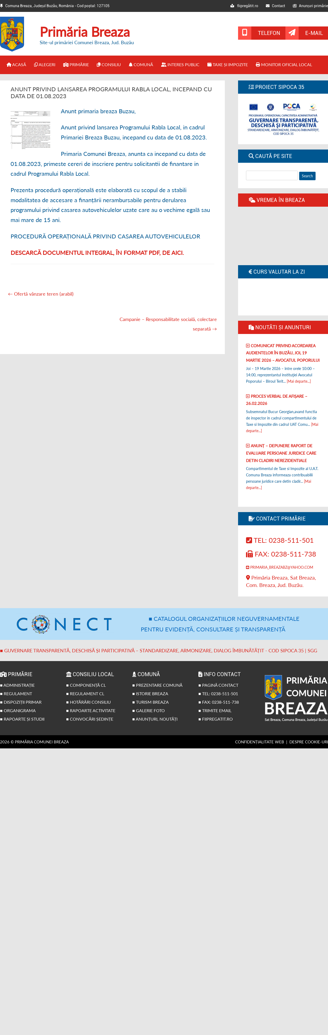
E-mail (314, 33)
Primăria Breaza (85, 32)
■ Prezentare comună (157, 685)
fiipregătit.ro (244, 6)
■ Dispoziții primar (21, 701)
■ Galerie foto (148, 710)
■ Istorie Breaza (150, 693)
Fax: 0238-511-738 (281, 554)
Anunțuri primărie (310, 6)
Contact (275, 6)
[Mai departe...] (299, 381)
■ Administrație (17, 685)
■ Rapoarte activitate (90, 710)
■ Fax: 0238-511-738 (218, 701)
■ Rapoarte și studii (22, 718)
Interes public (180, 64)
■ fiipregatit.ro (215, 718)
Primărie (76, 64)
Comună (141, 64)
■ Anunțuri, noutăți (154, 718)
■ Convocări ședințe (89, 718)
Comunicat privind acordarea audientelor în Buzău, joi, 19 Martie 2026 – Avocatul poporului (283, 353)
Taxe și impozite (227, 64)
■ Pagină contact (218, 685)
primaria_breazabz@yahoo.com (279, 567)
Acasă (16, 64)
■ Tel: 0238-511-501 (218, 693)
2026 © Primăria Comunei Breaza (34, 741)
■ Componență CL (86, 685)
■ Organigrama (18, 710)
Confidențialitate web (259, 741)
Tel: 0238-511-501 (280, 540)
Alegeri (44, 64)
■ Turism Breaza (150, 701)
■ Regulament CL (85, 693)
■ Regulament (16, 693)
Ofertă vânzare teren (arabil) (41, 294)
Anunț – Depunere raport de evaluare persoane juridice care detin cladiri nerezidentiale (281, 453)
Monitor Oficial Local (284, 64)
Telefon (269, 33)
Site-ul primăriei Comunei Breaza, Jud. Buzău (87, 42)
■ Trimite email (214, 710)
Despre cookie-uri (308, 741)
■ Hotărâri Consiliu (88, 701)
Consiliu (109, 64)
